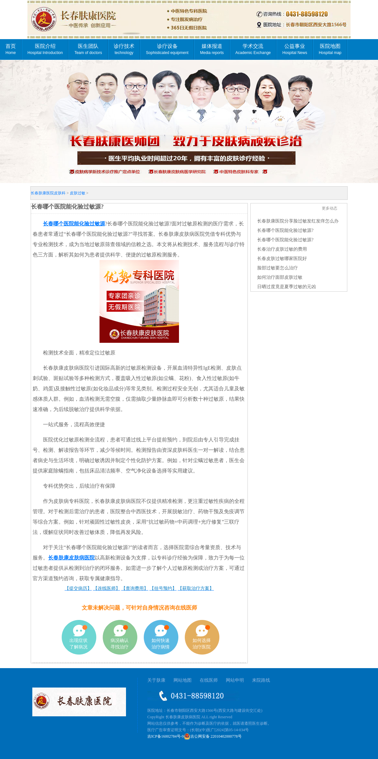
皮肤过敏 (77, 193)
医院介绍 (45, 49)
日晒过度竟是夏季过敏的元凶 (286, 286)
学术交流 (253, 49)
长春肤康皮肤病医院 (71, 557)
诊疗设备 (167, 49)
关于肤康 (156, 680)
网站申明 (235, 680)
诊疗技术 (124, 49)
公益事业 (294, 49)
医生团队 (88, 49)
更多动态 (329, 208)
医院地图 (330, 49)
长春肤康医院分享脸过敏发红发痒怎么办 (298, 221)
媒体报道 (212, 49)
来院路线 (261, 680)
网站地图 (182, 680)
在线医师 (209, 680)
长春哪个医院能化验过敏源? (285, 230)
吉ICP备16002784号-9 (165, 736)
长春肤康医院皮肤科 (48, 193)
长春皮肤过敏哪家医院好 (282, 258)
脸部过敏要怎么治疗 (277, 268)
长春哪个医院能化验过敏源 (74, 223)
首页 (10, 49)
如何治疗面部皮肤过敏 (279, 277)
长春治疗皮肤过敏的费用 (282, 249)
